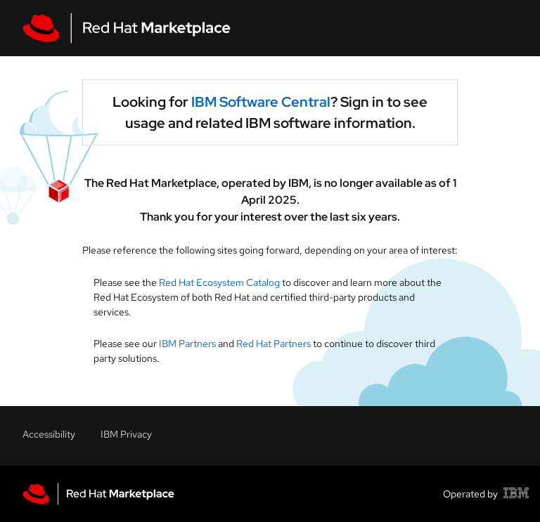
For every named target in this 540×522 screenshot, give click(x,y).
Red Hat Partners (273, 343)
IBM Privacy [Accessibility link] (126, 434)
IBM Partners (187, 343)
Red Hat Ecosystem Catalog (220, 282)
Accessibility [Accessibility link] (48, 434)
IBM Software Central (260, 102)
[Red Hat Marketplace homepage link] (98, 494)
